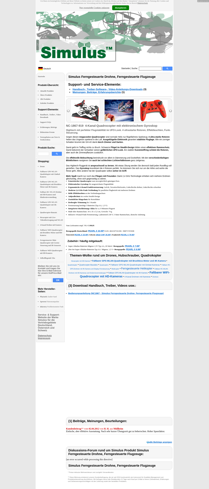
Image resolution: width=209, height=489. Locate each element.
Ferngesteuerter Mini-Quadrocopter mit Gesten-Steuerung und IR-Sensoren (50, 242)
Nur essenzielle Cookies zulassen (94, 8)
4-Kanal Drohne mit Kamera (51, 225)
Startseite (125, 68)
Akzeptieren (120, 8)
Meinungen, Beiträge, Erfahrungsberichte (97, 92)
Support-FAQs (45, 122)
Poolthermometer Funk (51, 307)
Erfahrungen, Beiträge (48, 127)
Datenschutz (142, 3)
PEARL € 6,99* (133, 249)
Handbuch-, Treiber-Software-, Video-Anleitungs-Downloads (108, 89)
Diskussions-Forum (47, 132)
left (68, 110)
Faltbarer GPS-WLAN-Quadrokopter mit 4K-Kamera (49, 204)
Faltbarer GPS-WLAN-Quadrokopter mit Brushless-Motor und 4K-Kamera (51, 184)
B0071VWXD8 (128, 231)
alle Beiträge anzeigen (160, 442)
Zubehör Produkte (47, 103)
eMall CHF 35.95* (103, 235)
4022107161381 (115, 231)
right (170, 110)
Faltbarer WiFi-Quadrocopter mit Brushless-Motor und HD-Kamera (51, 232)
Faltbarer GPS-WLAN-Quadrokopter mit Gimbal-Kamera (50, 174)
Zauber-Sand (48, 297)
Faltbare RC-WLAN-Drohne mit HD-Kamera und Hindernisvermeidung (51, 194)
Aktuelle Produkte (47, 91)
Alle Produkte (45, 99)
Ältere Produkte (46, 95)
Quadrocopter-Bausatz (48, 212)
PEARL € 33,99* (96, 231)
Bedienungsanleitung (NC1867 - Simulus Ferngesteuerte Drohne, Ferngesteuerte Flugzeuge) (116, 293)
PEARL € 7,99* (132, 246)
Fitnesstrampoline (49, 302)
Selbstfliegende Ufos (47, 258)
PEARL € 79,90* (128, 235)
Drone (42, 166)
